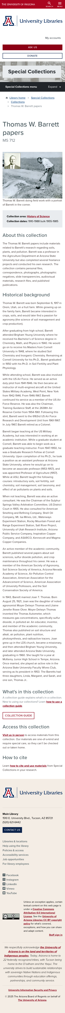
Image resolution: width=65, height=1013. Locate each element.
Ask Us (32, 47)
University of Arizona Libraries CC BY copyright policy (43, 920)
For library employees (16, 864)
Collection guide (18, 715)
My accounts (53, 38)
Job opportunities (13, 859)
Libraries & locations (15, 841)
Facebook (12, 875)
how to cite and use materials (28, 766)
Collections (18, 102)
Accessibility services (15, 855)
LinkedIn (11, 884)
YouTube (11, 893)
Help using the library (16, 846)
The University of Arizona (32, 1000)
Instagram (12, 879)
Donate (32, 55)
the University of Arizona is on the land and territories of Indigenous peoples (32, 951)
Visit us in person (13, 735)
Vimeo (10, 888)
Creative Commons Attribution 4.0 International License (39, 913)
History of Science (38, 216)
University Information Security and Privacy (32, 990)
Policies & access (13, 850)
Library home (17, 98)
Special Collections (42, 98)
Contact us (12, 829)
